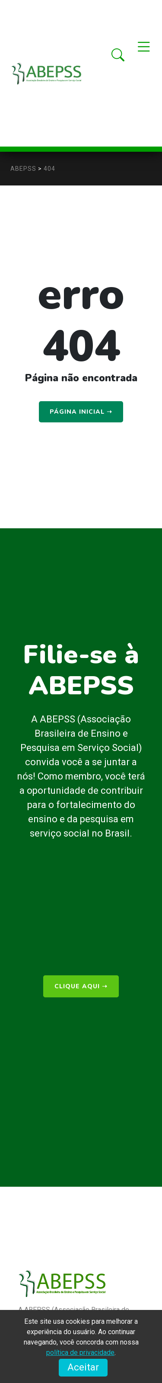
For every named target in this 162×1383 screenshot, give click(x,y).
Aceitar (83, 1367)
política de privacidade (80, 1352)
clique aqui (81, 986)
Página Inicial (81, 412)
